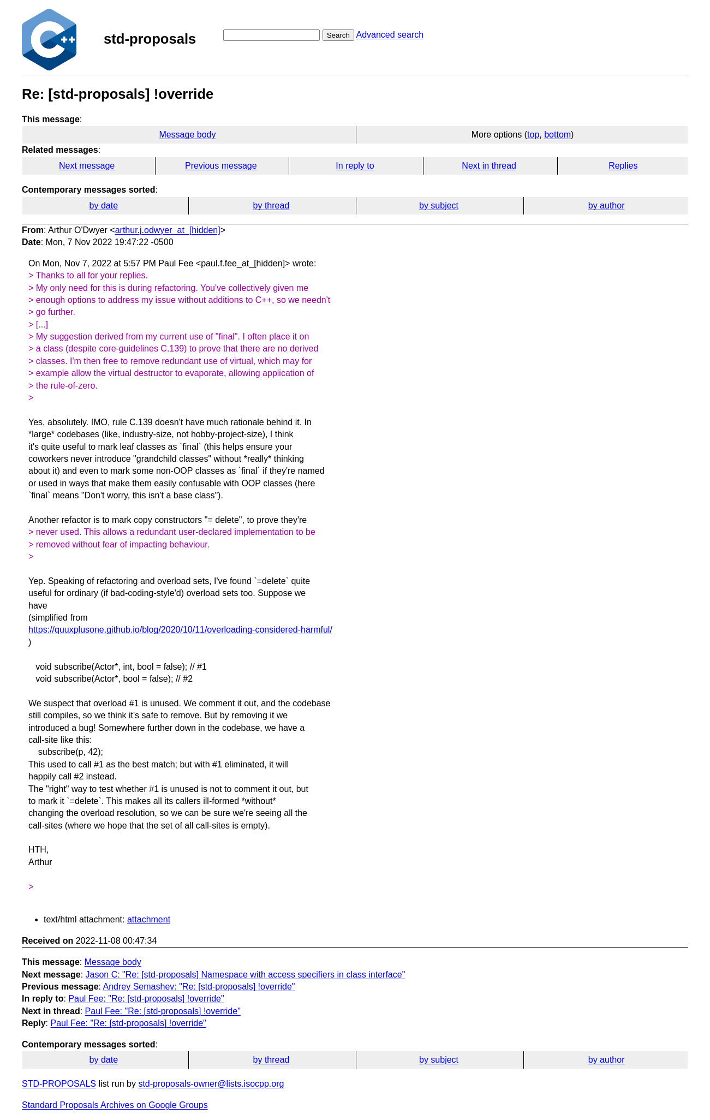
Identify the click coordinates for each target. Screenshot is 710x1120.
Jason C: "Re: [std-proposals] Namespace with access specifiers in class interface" (245, 974)
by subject (438, 205)
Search (338, 35)
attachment (148, 919)
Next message (87, 165)
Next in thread (489, 165)
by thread (271, 205)
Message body (187, 134)
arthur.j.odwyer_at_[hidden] (167, 230)
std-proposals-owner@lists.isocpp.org (211, 1083)
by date (104, 205)
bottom (557, 134)
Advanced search (389, 34)
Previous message (221, 165)
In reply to (355, 165)
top (533, 134)
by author (606, 205)
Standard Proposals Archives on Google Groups (115, 1105)
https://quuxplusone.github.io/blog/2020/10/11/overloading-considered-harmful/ (180, 629)
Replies (622, 165)
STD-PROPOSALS (59, 1083)
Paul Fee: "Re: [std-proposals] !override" (146, 998)
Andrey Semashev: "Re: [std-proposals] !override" (199, 986)
